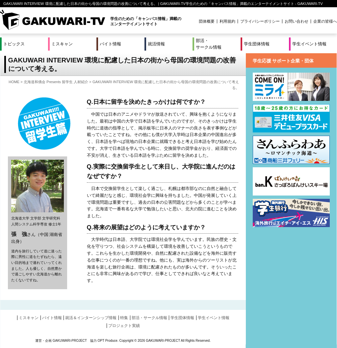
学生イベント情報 (309, 43)
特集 (124, 317)
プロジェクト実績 (124, 325)
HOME (14, 82)
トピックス (14, 43)
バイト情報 (110, 43)
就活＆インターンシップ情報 (91, 317)
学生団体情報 (257, 43)
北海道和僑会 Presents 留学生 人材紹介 (56, 82)
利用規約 (227, 21)
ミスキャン (62, 43)
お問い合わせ (296, 21)
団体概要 (207, 21)
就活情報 (156, 43)
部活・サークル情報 (208, 44)
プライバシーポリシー (260, 21)
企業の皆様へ (325, 21)
